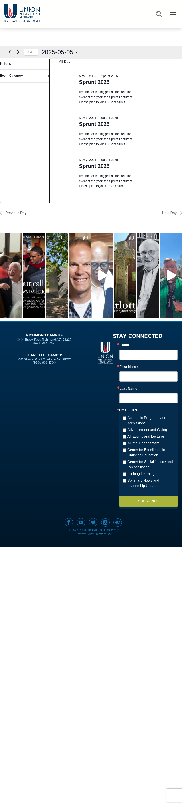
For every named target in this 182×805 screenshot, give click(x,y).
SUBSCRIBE (148, 501)
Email (124, 345)
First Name (128, 367)
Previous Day (13, 213)
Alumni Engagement (143, 443)
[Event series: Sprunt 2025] (107, 76)
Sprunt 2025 (94, 82)
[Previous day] (9, 52)
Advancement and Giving (147, 430)
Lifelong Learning (141, 474)
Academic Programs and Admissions (146, 420)
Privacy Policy (85, 534)
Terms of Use (104, 534)
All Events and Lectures (146, 436)
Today (31, 52)
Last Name (128, 388)
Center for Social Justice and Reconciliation (150, 464)
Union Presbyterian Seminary (22, 13)
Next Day (172, 213)
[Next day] (18, 52)
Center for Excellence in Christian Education (146, 452)
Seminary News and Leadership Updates (143, 483)
